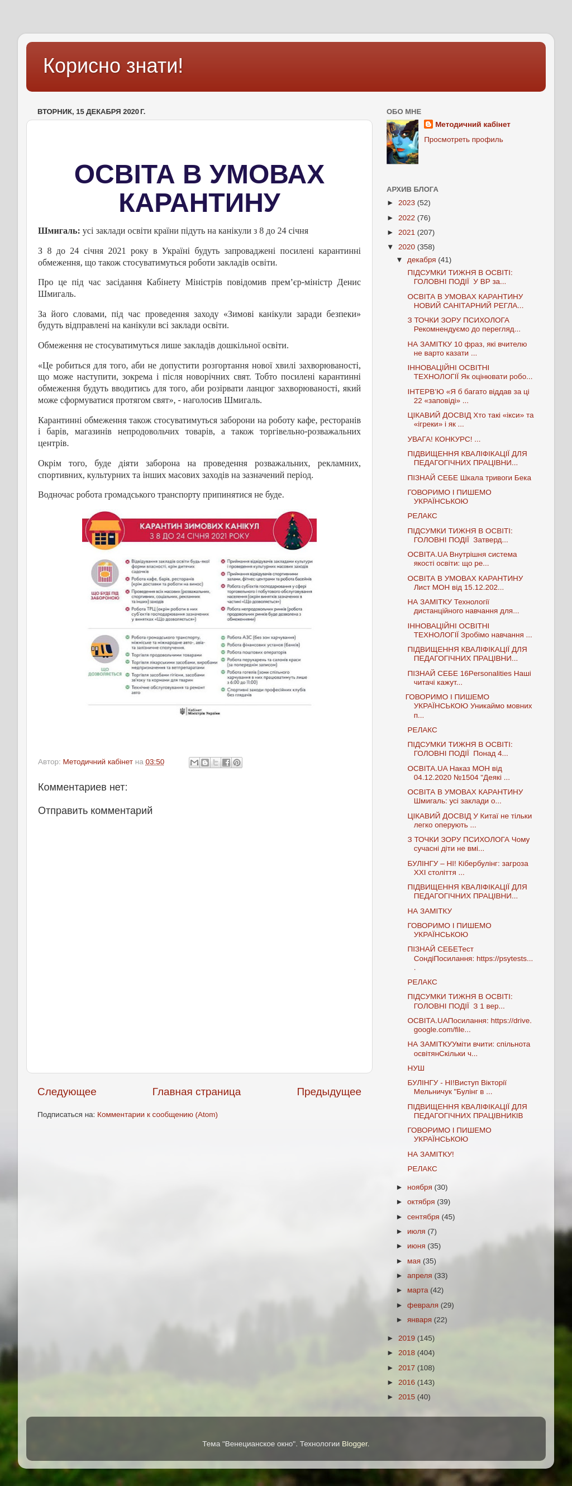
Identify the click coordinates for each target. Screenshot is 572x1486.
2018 (407, 1352)
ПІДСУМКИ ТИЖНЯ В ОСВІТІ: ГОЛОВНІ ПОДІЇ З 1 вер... (459, 1001)
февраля (424, 1305)
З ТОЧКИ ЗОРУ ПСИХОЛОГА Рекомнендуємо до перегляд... (463, 324)
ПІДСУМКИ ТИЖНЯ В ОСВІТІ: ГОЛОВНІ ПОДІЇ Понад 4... (459, 749)
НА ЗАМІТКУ (429, 911)
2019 (407, 1338)
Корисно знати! (113, 65)
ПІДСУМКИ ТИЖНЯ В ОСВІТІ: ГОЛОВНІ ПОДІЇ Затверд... (459, 535)
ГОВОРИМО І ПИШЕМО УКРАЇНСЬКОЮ (449, 496)
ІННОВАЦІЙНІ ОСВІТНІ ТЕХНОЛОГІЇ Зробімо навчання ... (469, 630)
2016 (407, 1382)
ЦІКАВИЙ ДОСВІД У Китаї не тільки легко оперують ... (469, 820)
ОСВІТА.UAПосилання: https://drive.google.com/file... (469, 1025)
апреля (420, 1275)
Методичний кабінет (473, 124)
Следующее (67, 1091)
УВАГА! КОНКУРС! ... (443, 439)
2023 (407, 202)
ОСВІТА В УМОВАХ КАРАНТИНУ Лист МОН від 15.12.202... (464, 582)
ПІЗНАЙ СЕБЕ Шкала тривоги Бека (468, 478)
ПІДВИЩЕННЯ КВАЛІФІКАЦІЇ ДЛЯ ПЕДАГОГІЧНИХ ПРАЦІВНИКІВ (466, 1111)
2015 (407, 1397)
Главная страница (196, 1091)
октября (422, 1202)
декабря (422, 259)
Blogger (355, 1444)
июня (417, 1246)
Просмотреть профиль (463, 139)
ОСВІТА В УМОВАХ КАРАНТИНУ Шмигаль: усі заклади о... (464, 796)
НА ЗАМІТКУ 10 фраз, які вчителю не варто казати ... (466, 348)
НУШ (415, 1068)
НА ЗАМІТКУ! (430, 1154)
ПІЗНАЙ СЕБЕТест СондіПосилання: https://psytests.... (469, 958)
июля (417, 1231)
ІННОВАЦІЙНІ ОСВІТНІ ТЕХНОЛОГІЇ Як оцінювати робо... (469, 372)
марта (418, 1290)
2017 (407, 1368)
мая (415, 1261)
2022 (407, 218)
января (420, 1319)
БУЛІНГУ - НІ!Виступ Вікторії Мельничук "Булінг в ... (456, 1087)
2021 (407, 232)
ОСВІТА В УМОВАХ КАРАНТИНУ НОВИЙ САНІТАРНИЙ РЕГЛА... (465, 301)
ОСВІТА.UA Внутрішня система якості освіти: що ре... (461, 558)
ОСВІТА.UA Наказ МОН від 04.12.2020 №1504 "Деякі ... (458, 773)
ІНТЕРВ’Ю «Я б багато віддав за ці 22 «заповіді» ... (468, 396)
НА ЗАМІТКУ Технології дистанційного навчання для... (462, 606)
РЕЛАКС (421, 516)
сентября (424, 1217)
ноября (420, 1187)
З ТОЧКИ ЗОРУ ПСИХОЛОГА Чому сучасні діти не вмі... (468, 844)
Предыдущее (329, 1091)
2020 (407, 247)
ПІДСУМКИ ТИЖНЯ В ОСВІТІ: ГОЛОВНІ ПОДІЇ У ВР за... (459, 277)
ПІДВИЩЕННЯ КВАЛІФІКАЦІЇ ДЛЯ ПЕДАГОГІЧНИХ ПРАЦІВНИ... (466, 458)
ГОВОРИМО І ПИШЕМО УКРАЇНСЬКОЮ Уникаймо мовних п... (469, 706)
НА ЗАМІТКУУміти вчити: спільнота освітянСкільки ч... (468, 1048)
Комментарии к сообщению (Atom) (157, 1114)
